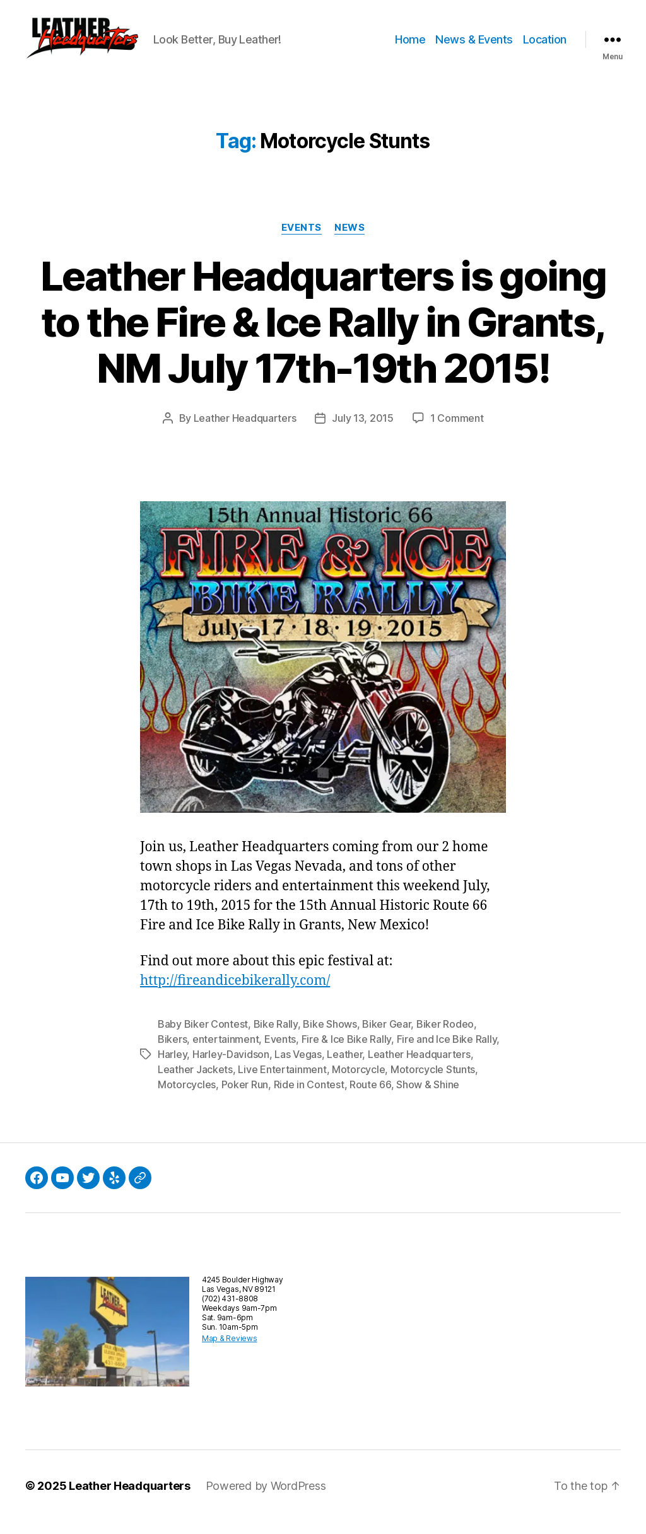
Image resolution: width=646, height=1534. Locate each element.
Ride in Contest (309, 1097)
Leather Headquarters (245, 430)
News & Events (474, 45)
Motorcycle (358, 1082)
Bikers (172, 1051)
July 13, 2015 (363, 430)
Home (410, 45)
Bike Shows (329, 1036)
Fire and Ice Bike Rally (447, 1051)
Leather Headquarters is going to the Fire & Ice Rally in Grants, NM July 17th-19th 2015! (323, 334)
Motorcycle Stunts (433, 1082)
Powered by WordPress (266, 1498)
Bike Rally (276, 1036)
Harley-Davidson (230, 1066)
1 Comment (457, 430)
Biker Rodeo (445, 1036)
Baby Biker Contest (203, 1036)
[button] (97, 46)
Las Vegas (298, 1066)
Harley (172, 1066)
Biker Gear (386, 1036)
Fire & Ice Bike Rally (346, 1051)
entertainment (225, 1051)
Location (545, 45)
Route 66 (370, 1097)
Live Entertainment (282, 1082)
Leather (344, 1066)
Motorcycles (187, 1097)
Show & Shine (427, 1097)
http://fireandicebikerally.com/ (235, 993)
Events (301, 240)
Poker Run (245, 1097)
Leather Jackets (195, 1082)
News (349, 240)
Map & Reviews (229, 1351)
